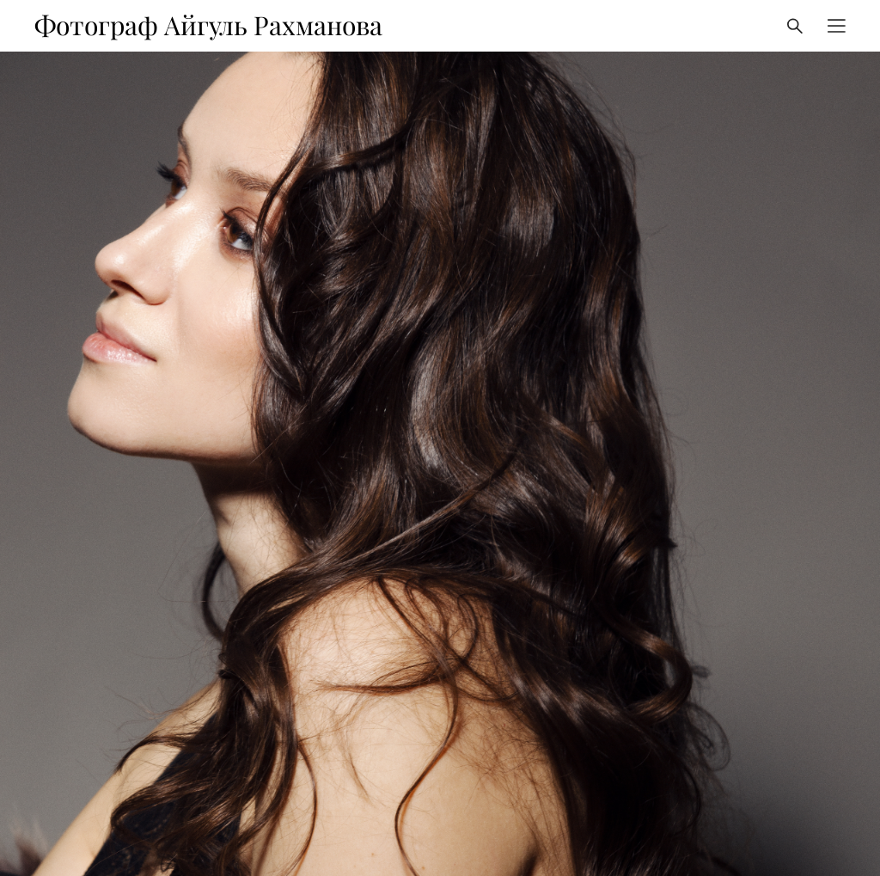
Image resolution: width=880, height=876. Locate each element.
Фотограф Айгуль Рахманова (208, 26)
